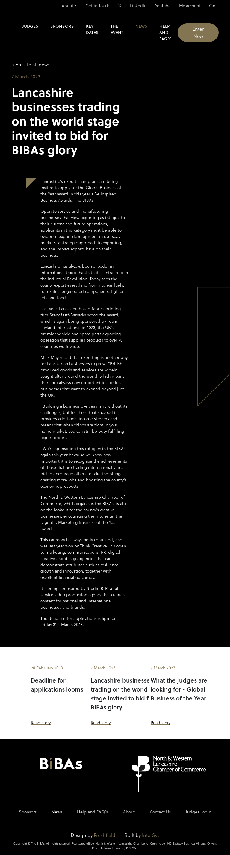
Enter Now (198, 32)
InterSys (150, 835)
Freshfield (104, 835)
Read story (41, 722)
